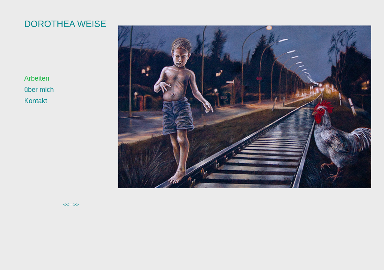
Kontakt (35, 101)
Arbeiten (37, 78)
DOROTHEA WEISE (65, 24)
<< (66, 204)
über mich (39, 89)
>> (76, 204)
